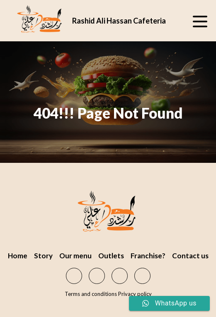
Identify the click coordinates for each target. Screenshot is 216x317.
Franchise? (148, 255)
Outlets (111, 255)
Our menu (75, 255)
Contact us (190, 255)
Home (17, 255)
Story (43, 255)
